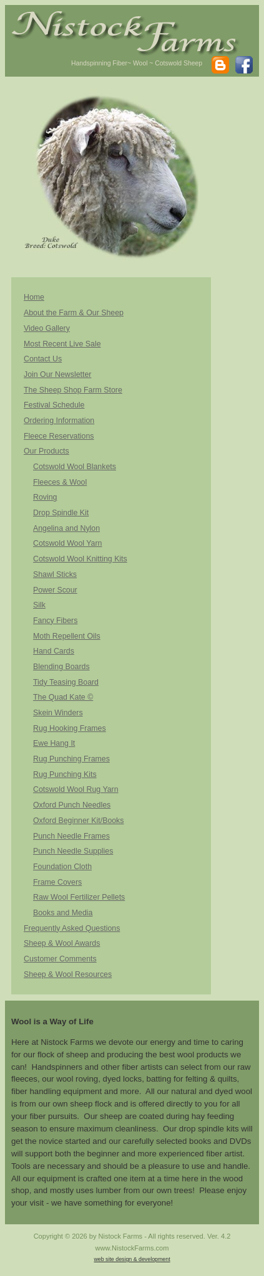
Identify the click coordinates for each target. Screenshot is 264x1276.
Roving (45, 497)
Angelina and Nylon (66, 528)
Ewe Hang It (54, 743)
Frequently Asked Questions (72, 928)
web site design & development (132, 1259)
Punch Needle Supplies (73, 851)
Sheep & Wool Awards (62, 943)
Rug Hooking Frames (69, 728)
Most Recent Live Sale (62, 344)
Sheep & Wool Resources (68, 974)
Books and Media (62, 912)
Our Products (46, 451)
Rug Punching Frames (71, 759)
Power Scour (55, 590)
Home (34, 297)
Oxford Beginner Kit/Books (78, 820)
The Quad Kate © (63, 697)
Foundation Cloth (62, 866)
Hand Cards (53, 651)
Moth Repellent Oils (66, 636)
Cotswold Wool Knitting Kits (80, 559)
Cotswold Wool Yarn (67, 543)
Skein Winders (58, 712)
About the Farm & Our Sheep (74, 312)
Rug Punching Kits (65, 774)
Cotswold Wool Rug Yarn (76, 789)
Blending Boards (61, 666)
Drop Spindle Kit (61, 512)
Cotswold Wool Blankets (74, 466)
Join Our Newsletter (57, 374)
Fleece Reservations (59, 436)
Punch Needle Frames (71, 836)
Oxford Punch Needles (71, 805)
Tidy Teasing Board (66, 682)
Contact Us (43, 359)
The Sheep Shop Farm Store (73, 390)
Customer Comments (60, 959)
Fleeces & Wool (60, 482)
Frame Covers (57, 882)
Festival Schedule (54, 405)
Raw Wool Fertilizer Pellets (79, 897)
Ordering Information (59, 420)
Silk (39, 605)
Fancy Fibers (55, 620)
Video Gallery (47, 328)
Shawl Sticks (55, 574)
